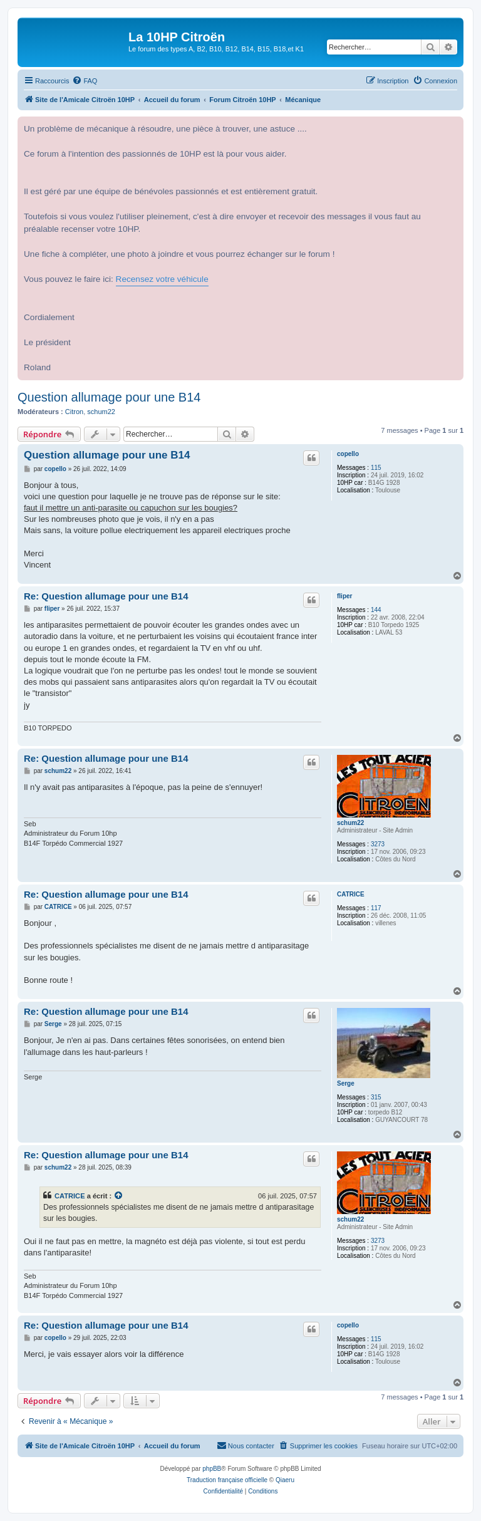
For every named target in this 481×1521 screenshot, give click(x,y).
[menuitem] (84, 80)
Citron (74, 411)
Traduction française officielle (227, 1480)
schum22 (101, 411)
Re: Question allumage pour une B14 (106, 596)
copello (348, 453)
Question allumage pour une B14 (109, 397)
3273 (378, 844)
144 (376, 609)
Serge (345, 1083)
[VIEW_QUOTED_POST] (119, 1196)
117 (376, 908)
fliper (344, 596)
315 (376, 1097)
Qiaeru (285, 1480)
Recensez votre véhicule (162, 279)
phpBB (211, 1468)
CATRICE (351, 894)
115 (376, 467)
